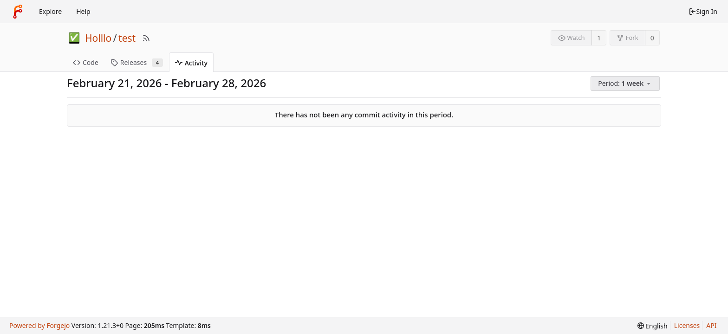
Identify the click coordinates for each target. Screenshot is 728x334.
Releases (136, 62)
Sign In (703, 11)
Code (85, 62)
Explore (50, 11)
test (127, 38)
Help (83, 11)
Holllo (98, 38)
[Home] (18, 11)
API (711, 325)
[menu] (626, 83)
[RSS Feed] (146, 38)
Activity (191, 62)
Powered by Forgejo (39, 325)
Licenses (687, 325)
